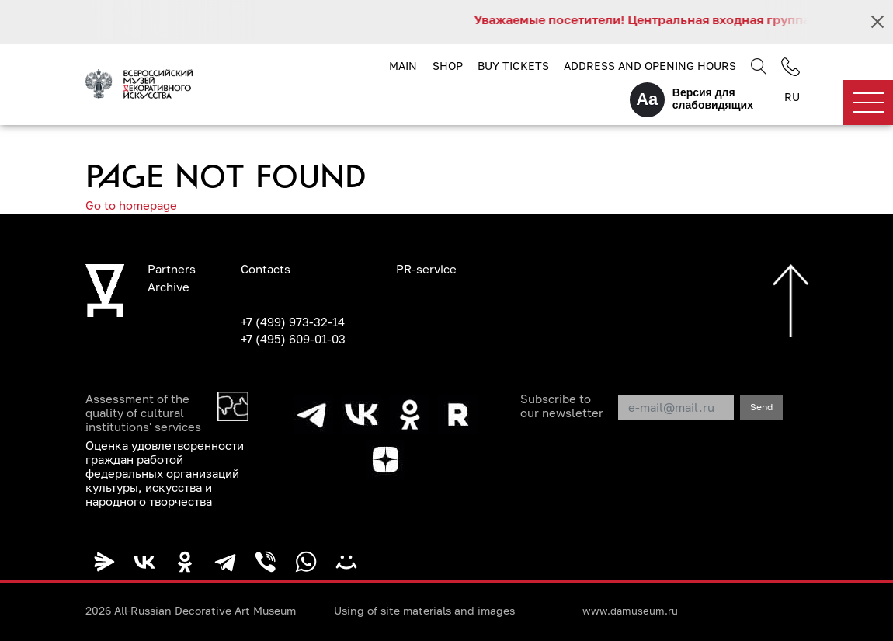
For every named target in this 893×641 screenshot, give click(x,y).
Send (761, 407)
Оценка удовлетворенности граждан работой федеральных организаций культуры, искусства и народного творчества (164, 473)
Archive (168, 287)
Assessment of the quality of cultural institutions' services (143, 413)
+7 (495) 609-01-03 (293, 339)
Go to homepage (131, 205)
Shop (448, 65)
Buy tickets (513, 65)
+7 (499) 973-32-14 (293, 322)
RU (792, 96)
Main (403, 65)
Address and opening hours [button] (650, 65)
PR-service (426, 269)
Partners (172, 269)
